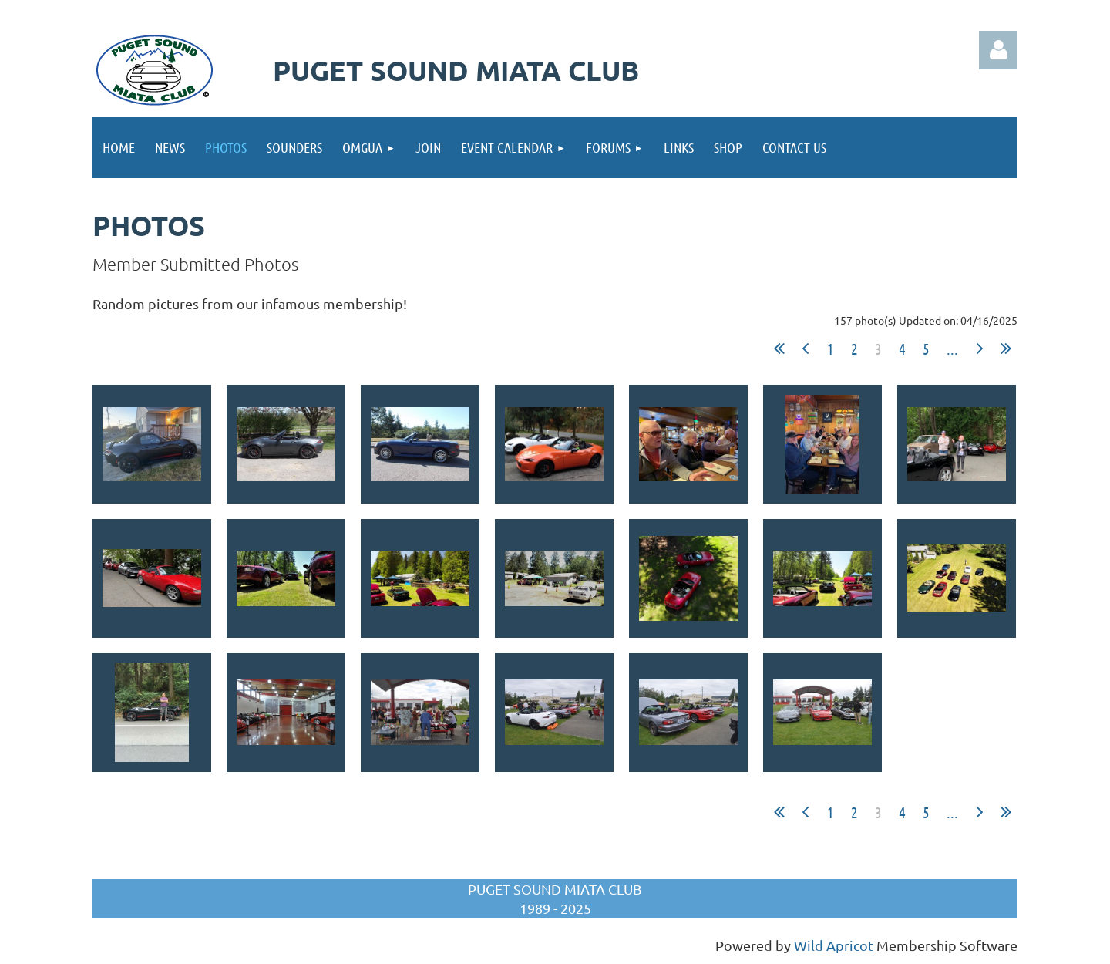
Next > (979, 348)
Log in (998, 50)
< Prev (805, 348)
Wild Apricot (833, 945)
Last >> (1006, 348)
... (952, 348)
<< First (779, 348)
